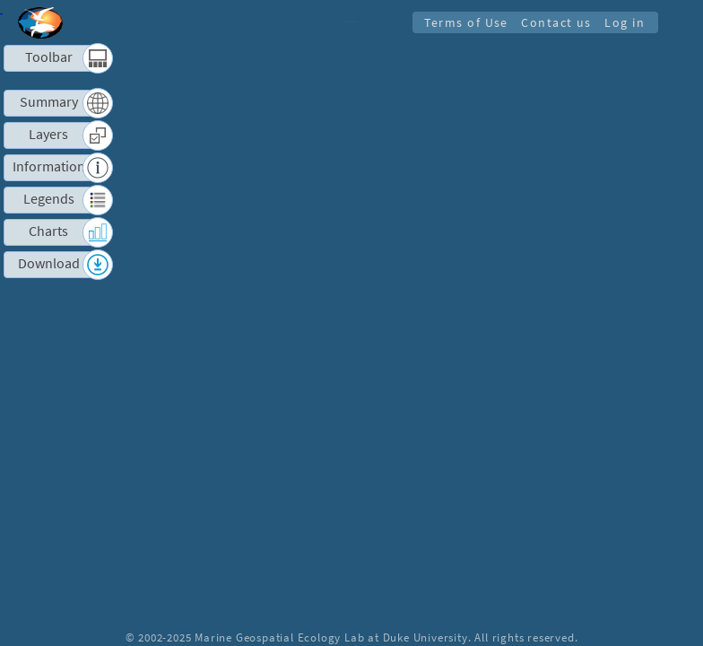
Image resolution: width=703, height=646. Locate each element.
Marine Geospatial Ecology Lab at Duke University (331, 637)
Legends (48, 198)
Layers (48, 134)
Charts (48, 231)
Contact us (553, 22)
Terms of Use (461, 22)
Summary (49, 101)
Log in (624, 22)
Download (49, 263)
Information (49, 166)
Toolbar (49, 56)
